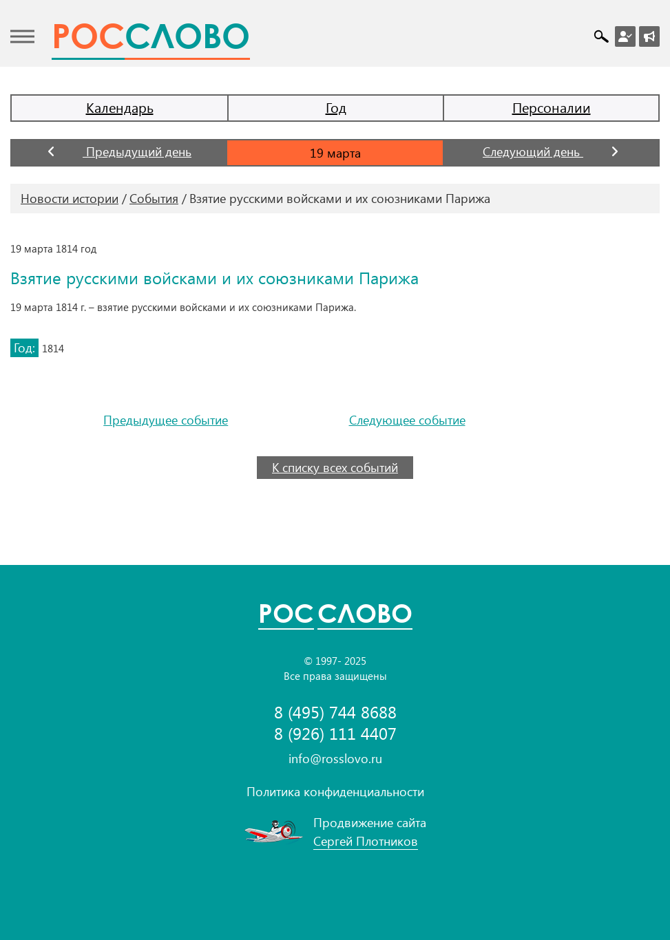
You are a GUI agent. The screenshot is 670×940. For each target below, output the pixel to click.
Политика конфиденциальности (335, 791)
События (153, 198)
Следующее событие (407, 420)
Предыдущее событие (165, 420)
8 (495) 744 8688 (335, 712)
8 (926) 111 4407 (335, 733)
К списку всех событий (335, 467)
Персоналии (551, 107)
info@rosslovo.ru (335, 758)
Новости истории (69, 198)
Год (336, 107)
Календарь (120, 107)
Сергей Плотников (365, 841)
